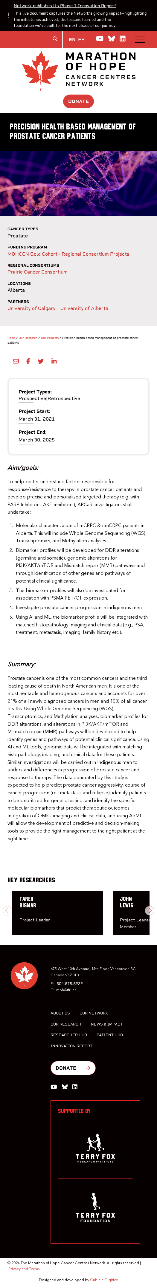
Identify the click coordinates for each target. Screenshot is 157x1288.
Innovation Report (71, 1046)
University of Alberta (84, 308)
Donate (78, 101)
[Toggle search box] (55, 38)
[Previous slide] (7, 910)
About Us (60, 1013)
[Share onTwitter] (39, 361)
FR (81, 39)
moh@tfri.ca (66, 990)
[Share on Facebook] (27, 361)
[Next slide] (149, 910)
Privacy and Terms (24, 1269)
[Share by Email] (14, 361)
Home (11, 337)
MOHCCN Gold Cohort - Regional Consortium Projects (68, 254)
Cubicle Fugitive (104, 1280)
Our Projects (50, 337)
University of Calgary (31, 308)
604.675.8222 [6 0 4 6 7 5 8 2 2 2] (70, 983)
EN (72, 39)
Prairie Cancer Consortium (37, 272)
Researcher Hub (69, 1035)
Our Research (28, 337)
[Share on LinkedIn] (52, 361)
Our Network (94, 1013)
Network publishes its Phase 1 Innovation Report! (65, 5)
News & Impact (107, 1024)
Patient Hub (110, 1035)
